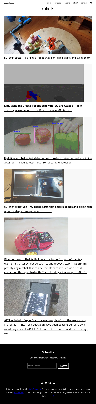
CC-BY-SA (19, 392)
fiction (49, 3)
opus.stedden (9, 3)
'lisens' (51, 396)
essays (67, 3)
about (75, 3)
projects (58, 3)
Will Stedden (35, 389)
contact (84, 3)
